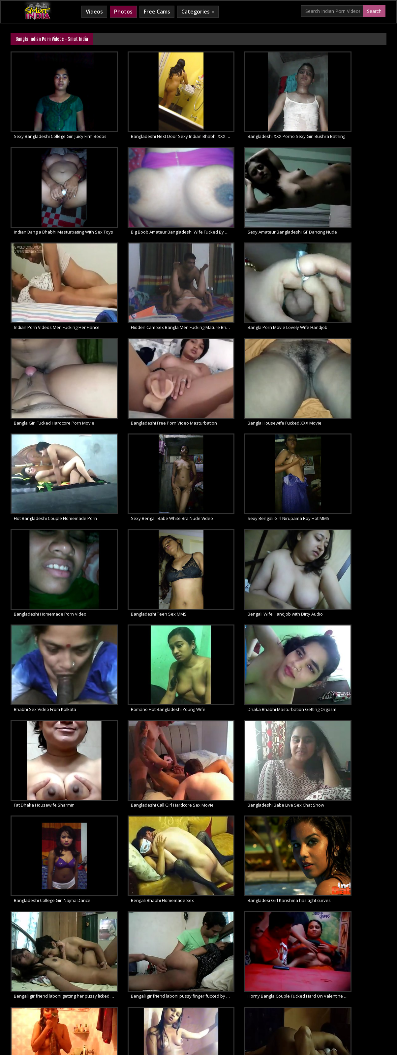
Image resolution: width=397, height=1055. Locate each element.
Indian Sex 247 (258, 1002)
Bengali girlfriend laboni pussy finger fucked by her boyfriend (55, 682)
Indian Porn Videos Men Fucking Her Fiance (248, 201)
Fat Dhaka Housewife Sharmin (140, 522)
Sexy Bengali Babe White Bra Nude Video (151, 361)
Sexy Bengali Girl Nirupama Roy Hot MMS (248, 361)
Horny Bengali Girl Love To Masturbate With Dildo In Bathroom (345, 682)
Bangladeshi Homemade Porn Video (339, 361)
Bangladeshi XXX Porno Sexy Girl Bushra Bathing (248, 121)
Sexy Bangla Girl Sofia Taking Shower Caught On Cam (248, 762)
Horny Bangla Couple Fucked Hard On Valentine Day (152, 682)
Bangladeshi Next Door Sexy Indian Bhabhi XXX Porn (152, 121)
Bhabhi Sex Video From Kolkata (238, 441)
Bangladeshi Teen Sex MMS (42, 441)
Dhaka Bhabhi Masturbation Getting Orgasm (55, 522)
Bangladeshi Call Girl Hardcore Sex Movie (248, 522)
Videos (94, 11)
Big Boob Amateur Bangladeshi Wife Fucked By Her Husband (55, 201)
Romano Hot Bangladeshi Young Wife (340, 441)
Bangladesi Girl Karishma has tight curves (248, 602)
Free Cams (157, 11)
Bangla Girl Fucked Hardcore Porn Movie (150, 281)
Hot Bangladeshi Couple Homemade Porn (55, 361)
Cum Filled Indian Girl (177, 1002)
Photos (123, 11)
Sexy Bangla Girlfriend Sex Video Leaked (55, 762)
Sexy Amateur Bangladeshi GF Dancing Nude (152, 201)
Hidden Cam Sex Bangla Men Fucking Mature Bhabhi (345, 201)
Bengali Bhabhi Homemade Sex (141, 602)
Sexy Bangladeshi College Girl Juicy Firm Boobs (55, 121)
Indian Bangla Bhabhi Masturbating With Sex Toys (345, 121)
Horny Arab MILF (132, 1002)
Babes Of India (53, 1002)
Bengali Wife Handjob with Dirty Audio (148, 441)
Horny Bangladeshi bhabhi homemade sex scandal (152, 762)
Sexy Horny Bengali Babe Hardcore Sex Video (345, 762)
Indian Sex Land (296, 1002)
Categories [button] (197, 11)
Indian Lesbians (221, 1002)
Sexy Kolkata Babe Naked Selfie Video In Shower (248, 682)
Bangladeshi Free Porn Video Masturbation (248, 281)
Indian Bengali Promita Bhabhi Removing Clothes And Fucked (55, 842)
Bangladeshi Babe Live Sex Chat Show (341, 522)
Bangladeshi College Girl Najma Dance (52, 602)
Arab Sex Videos (91, 1002)
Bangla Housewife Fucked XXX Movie (340, 281)
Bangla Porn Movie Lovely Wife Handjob (54, 281)
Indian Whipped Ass (339, 1002)
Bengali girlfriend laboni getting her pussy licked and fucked (345, 602)
